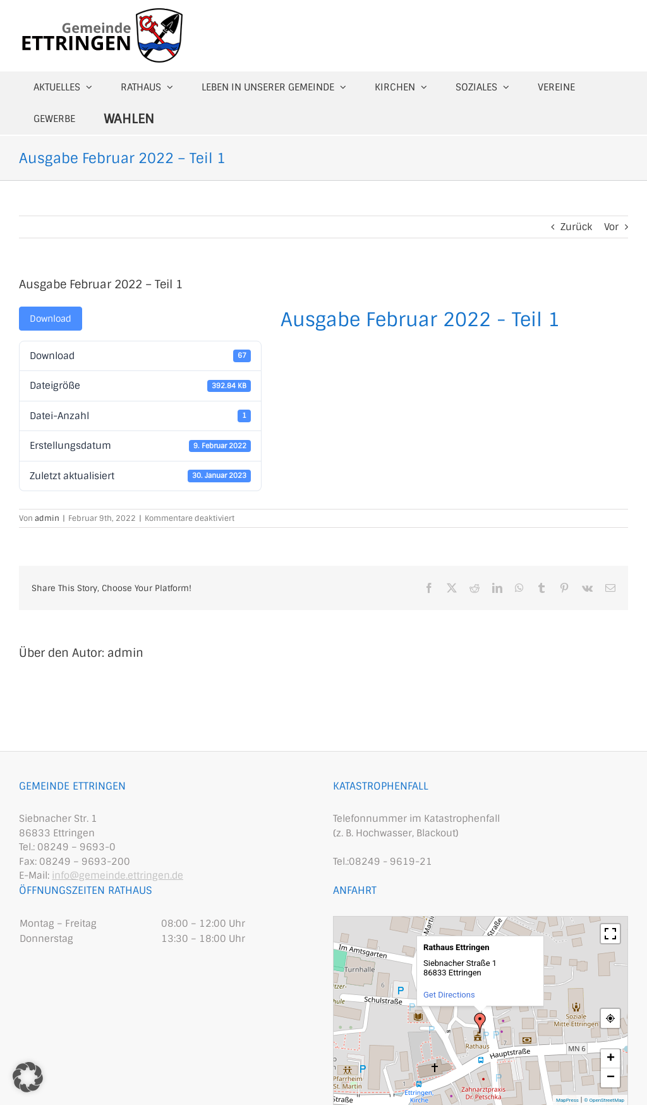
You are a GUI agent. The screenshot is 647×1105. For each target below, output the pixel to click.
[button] (28, 1077)
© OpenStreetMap (604, 1100)
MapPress (567, 1100)
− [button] (611, 1077)
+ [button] (611, 1058)
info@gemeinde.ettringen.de (117, 875)
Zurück (576, 227)
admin (47, 518)
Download (50, 318)
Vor (611, 227)
